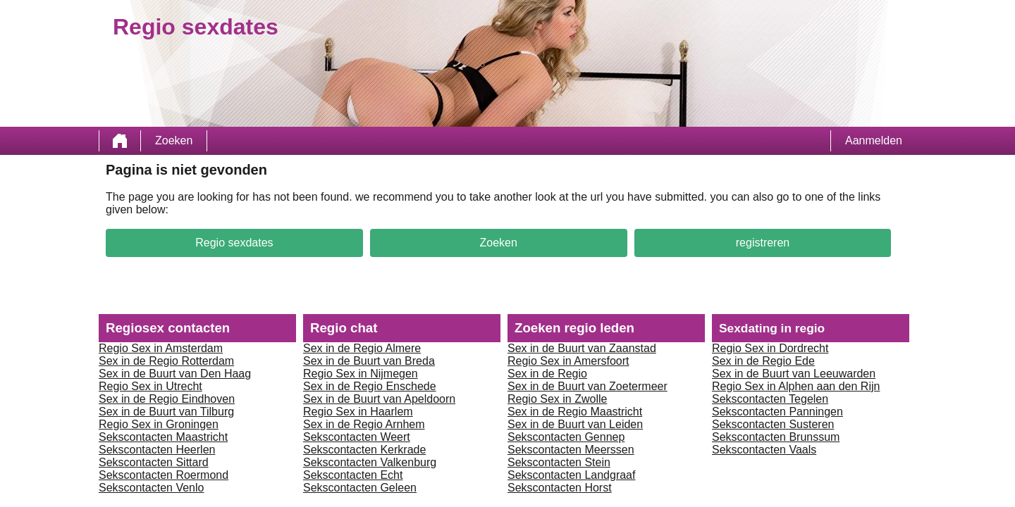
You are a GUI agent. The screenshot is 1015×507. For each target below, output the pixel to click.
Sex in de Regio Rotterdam (166, 361)
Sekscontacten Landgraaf (571, 475)
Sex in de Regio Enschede (369, 386)
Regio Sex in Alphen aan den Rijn (796, 386)
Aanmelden (873, 140)
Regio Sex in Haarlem (358, 412)
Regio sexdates (234, 243)
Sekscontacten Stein (559, 462)
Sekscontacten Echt (352, 475)
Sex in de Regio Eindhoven (167, 399)
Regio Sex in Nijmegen (360, 374)
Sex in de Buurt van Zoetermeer (588, 386)
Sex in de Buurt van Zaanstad (582, 348)
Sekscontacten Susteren (773, 424)
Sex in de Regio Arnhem (364, 424)
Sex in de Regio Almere (362, 348)
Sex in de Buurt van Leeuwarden (793, 374)
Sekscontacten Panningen (777, 412)
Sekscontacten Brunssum (775, 437)
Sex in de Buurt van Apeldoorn (379, 399)
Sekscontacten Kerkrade (364, 450)
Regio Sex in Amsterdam (161, 348)
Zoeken (173, 140)
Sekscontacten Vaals (764, 450)
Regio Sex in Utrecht (150, 386)
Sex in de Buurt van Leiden (575, 424)
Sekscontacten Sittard (154, 462)
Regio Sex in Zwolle (557, 399)
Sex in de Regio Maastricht (575, 412)
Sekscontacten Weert (356, 437)
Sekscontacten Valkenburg (369, 462)
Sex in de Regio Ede (763, 361)
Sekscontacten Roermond (163, 475)
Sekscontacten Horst (560, 488)
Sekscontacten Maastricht (163, 437)
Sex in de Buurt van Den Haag (175, 374)
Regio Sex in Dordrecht (770, 348)
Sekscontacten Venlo (151, 488)
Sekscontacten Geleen (360, 488)
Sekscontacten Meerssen (571, 450)
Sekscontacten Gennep (566, 437)
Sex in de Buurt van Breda (369, 361)
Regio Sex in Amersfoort (568, 361)
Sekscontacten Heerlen (157, 450)
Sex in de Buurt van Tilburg (166, 412)
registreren (762, 243)
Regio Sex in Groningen (159, 424)
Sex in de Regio (547, 374)
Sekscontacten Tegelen (770, 399)
